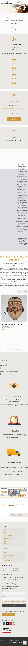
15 (11, 349)
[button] (4, 623)
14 (9, 349)
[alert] (14, 144)
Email (3, 596)
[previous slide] (19, 291)
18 (18, 349)
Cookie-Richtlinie (8, 555)
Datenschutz (7, 557)
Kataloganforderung (10, 530)
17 (16, 349)
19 (20, 349)
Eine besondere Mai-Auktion (6, 358)
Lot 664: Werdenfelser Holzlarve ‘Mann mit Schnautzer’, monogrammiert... (12, 326)
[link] (14, 505)
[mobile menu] (26, 2)
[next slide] (25, 291)
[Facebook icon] (26, 640)
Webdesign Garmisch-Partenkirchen (16, 642)
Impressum (7, 560)
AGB (5, 552)
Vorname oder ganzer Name (8, 590)
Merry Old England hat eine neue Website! (9, 371)
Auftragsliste (8, 535)
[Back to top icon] (25, 642)
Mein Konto (7, 538)
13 (7, 349)
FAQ (6, 541)
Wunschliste (8, 532)
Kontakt (7, 544)
